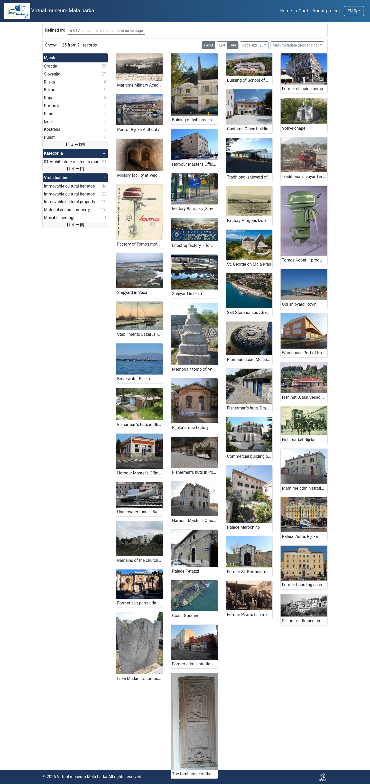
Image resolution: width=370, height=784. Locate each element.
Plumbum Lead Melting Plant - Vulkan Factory (250, 359)
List (222, 45)
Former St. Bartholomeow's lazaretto (250, 571)
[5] (75, 225)
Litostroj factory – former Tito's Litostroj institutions (195, 245)
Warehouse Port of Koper (304, 352)
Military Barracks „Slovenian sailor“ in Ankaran (195, 208)
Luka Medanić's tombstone (140, 678)
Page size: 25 (253, 45)
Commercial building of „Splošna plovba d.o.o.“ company (250, 456)
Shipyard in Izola (187, 293)
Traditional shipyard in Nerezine (304, 176)
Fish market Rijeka (298, 439)
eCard (302, 10)
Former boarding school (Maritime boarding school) (304, 584)
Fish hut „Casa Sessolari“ (304, 397)
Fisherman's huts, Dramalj (250, 408)
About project (326, 10)
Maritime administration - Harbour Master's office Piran (304, 488)
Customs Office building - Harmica (250, 128)
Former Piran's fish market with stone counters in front (250, 614)
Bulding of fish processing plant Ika (195, 119)
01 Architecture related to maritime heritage (106, 31)
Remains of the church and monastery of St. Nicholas (140, 560)
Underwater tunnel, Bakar (140, 511)
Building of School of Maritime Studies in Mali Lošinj (250, 80)
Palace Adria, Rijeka (300, 536)
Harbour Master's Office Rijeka (195, 164)
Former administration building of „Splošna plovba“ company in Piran (195, 663)
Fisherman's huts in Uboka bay (140, 424)
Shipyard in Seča (132, 292)
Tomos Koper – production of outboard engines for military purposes (304, 260)
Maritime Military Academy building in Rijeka (140, 85)
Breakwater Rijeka (133, 378)
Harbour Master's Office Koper (195, 520)
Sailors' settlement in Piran (304, 620)
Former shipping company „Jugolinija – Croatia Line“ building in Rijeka (304, 88)
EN (352, 10)
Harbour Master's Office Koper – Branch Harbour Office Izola (140, 473)
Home (286, 10)
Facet (208, 45)
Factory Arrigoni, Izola (247, 220)
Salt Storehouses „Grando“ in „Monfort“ (250, 312)
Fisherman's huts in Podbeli (195, 472)
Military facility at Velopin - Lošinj (140, 175)
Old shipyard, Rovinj (300, 304)
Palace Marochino (243, 527)
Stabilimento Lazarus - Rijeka (140, 334)
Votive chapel (294, 128)
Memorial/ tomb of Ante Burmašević (195, 369)
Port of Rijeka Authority (138, 129)
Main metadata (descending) (296, 45)
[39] (75, 144)
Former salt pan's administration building (140, 603)
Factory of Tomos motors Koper (140, 244)
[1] (75, 169)
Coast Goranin (185, 615)
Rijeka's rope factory (190, 427)
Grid (232, 45)
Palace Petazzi (185, 571)
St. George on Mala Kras (249, 264)
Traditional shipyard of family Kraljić (250, 177)
